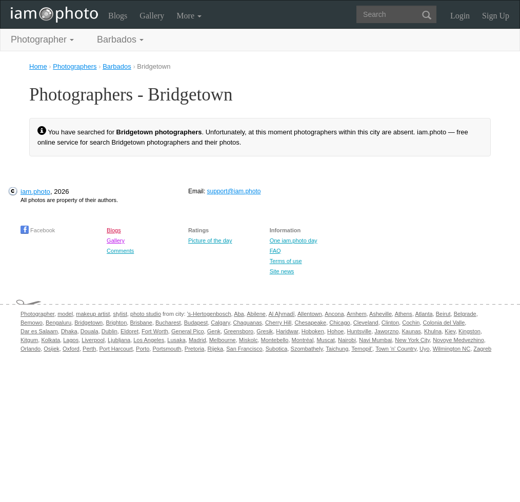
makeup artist (93, 314)
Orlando (31, 349)
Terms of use (286, 261)
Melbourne (222, 340)
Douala (89, 331)
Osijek (51, 349)
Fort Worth (155, 331)
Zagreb (482, 349)
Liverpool (93, 340)
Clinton (390, 322)
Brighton (116, 322)
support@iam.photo (234, 191)
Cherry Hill (278, 322)
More (189, 15)
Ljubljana (119, 340)
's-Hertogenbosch (209, 314)
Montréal (303, 340)
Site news (282, 271)
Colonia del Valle (444, 322)
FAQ (275, 251)
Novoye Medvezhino (458, 340)
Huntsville (359, 331)
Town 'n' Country (395, 349)
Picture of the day (210, 240)
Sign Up (495, 15)
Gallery (151, 15)
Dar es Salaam (39, 331)
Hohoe (335, 331)
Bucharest (168, 322)
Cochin (410, 322)
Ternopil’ (361, 349)
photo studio (145, 314)
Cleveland (365, 322)
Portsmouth (166, 349)
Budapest (196, 322)
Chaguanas (247, 322)
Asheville (380, 314)
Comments (120, 251)
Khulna (433, 331)
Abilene (256, 314)
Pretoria (195, 349)
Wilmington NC (451, 349)
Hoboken (313, 331)
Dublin (109, 331)
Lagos (70, 340)
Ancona (334, 314)
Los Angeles (148, 340)
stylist (120, 314)
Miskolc (248, 340)
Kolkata (50, 340)
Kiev (450, 331)
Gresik (264, 331)
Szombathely (307, 349)
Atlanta (423, 314)
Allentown (309, 314)
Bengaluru (58, 322)
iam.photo (35, 191)
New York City (412, 340)
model (65, 314)
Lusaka (176, 340)
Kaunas (411, 331)
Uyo (424, 349)
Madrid (197, 340)
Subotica (277, 349)
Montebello (275, 340)
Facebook (38, 230)
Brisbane (141, 322)
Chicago (339, 322)
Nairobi (347, 340)
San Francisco (244, 349)
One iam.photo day (293, 240)
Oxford (71, 349)
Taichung (337, 349)
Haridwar (287, 331)
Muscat (325, 340)
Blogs (117, 15)
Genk (214, 331)
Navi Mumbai (375, 340)
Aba (239, 314)
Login (460, 15)
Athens (403, 314)
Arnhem (357, 314)
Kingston (469, 331)
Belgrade (465, 314)
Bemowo (32, 322)
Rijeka (216, 349)
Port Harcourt (116, 349)
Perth (89, 349)
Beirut (443, 314)
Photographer (37, 314)
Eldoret (129, 331)
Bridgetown (88, 322)
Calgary (220, 322)
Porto (142, 349)
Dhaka (69, 331)
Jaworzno (386, 331)
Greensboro (238, 331)
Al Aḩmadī (281, 314)
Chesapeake (310, 322)
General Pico (187, 331)
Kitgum (29, 340)
